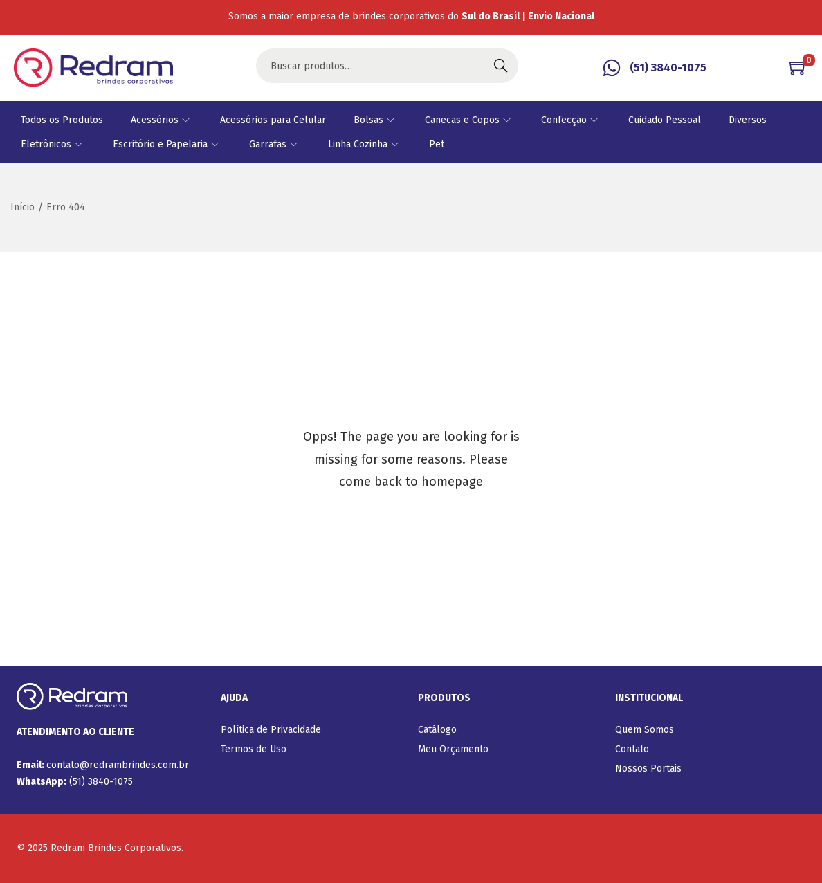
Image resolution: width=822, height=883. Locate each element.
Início (22, 207)
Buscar (501, 65)
